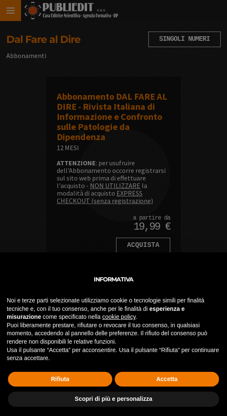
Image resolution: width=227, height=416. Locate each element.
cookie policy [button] (118, 316)
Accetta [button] (167, 379)
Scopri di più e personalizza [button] (113, 398)
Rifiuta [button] (60, 379)
